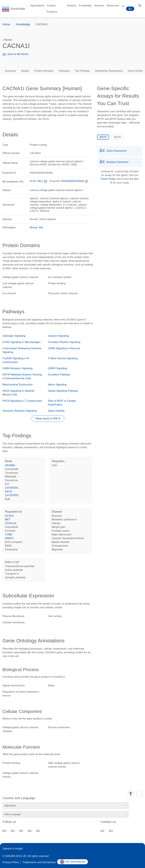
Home (6, 24)
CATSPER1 (12, 487)
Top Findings (82, 70)
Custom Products (52, 8)
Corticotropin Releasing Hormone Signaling (21, 350)
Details (25, 70)
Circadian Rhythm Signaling (64, 342)
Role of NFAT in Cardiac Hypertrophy (62, 402)
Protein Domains (44, 70)
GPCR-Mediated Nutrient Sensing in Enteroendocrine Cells (22, 376)
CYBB (8, 534)
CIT (7, 484)
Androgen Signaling (13, 336)
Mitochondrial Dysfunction (17, 384)
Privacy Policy (10, 862)
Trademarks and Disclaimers (39, 862)
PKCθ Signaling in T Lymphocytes (22, 400)
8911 (42, 181)
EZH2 (8, 545)
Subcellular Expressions (109, 70)
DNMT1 (9, 538)
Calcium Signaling (58, 336)
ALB (7, 499)
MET (7, 519)
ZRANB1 (10, 465)
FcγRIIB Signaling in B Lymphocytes (15, 360)
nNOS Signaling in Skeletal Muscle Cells (18, 392)
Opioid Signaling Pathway (63, 390)
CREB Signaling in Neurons (64, 348)
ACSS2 (9, 515)
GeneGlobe (17, 8)
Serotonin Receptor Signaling (19, 410)
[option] (8, 40)
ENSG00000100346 (74, 181)
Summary (10, 70)
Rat (41, 227)
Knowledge (85, 5)
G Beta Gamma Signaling (63, 358)
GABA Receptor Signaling (17, 368)
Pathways (64, 70)
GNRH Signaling (57, 368)
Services (99, 5)
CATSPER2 (12, 495)
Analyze (71, 5)
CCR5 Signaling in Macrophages (21, 342)
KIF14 (8, 491)
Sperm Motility (56, 410)
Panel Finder (108, 179)
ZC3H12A (10, 523)
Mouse (33, 227)
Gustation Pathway (59, 374)
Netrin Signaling (57, 384)
